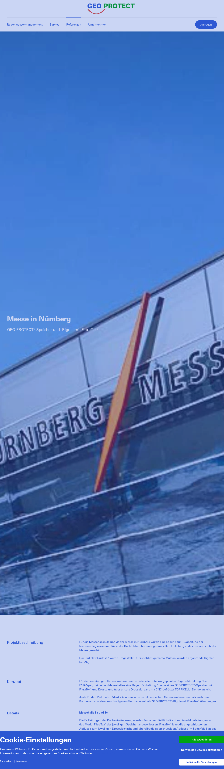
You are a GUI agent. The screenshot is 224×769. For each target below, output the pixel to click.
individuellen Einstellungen (112, 753)
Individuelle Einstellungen (202, 762)
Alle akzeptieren (202, 739)
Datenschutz (6, 761)
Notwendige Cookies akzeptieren (201, 749)
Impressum (21, 761)
